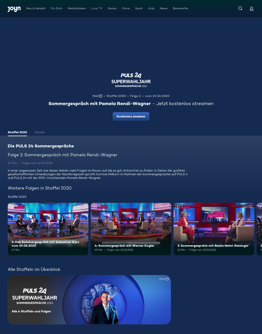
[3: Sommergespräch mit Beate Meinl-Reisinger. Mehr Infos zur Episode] (214, 229)
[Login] (251, 8)
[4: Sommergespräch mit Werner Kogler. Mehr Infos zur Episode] (131, 229)
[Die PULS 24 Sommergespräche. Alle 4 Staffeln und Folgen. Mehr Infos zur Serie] (89, 299)
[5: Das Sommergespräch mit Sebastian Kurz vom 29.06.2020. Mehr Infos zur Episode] (48, 229)
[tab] (17, 132)
